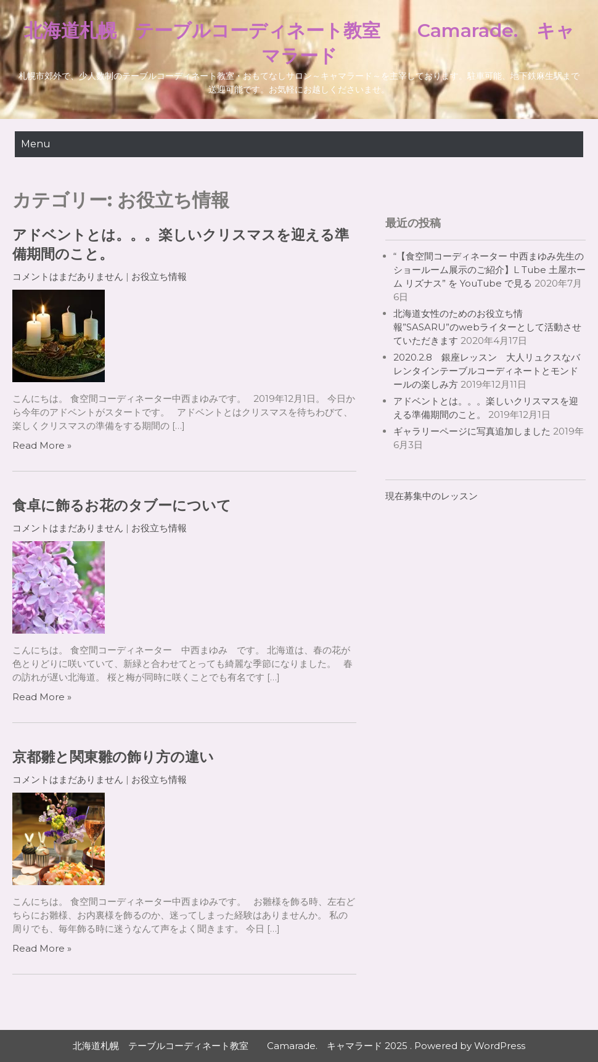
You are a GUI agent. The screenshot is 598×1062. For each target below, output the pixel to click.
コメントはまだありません (67, 276)
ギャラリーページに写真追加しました (472, 431)
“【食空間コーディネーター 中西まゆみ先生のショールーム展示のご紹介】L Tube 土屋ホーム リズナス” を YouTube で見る (489, 269)
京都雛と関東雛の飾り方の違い (113, 757)
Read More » (42, 445)
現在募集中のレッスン (431, 496)
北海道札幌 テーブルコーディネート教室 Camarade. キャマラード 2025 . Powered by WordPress (299, 1046)
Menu (36, 144)
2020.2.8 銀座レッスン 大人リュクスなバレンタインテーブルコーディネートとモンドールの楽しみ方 (486, 370)
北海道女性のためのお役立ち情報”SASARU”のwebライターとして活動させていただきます (487, 327)
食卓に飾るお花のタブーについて (121, 505)
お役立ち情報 (159, 276)
